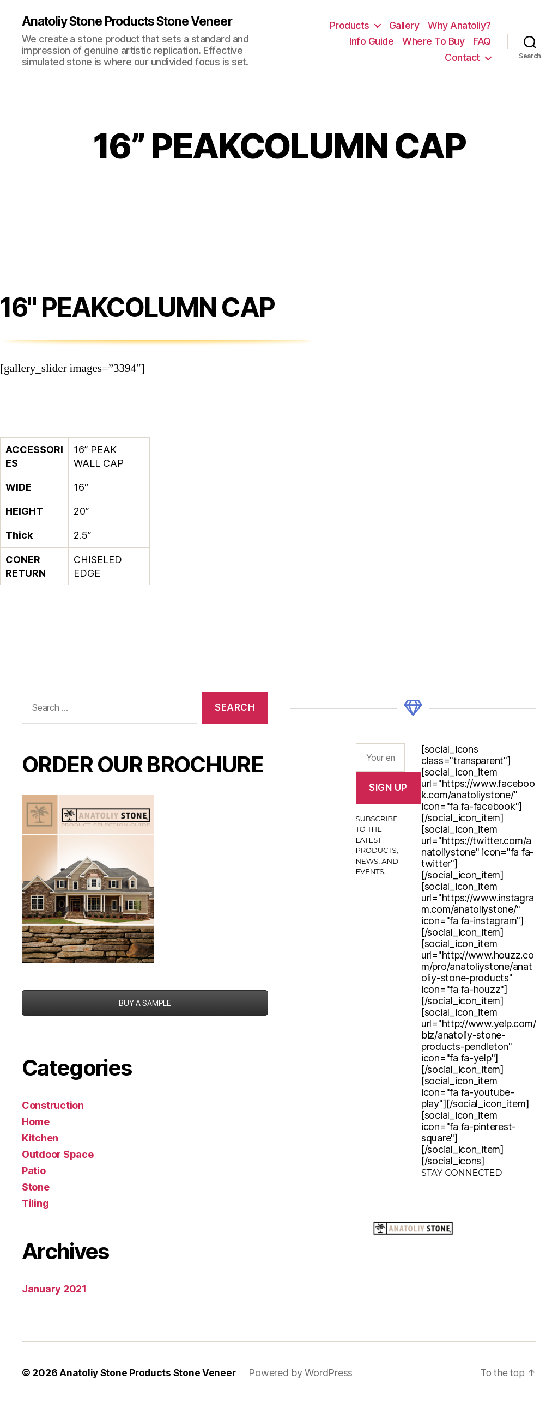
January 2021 (54, 1289)
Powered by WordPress (304, 1373)
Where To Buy (433, 41)
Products (349, 25)
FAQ (482, 41)
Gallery (404, 25)
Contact (462, 57)
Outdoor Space (58, 1155)
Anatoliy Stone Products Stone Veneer (135, 21)
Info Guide (371, 41)
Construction (53, 1106)
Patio (34, 1171)
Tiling (35, 1204)
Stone (36, 1187)
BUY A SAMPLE (145, 1003)
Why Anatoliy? (459, 25)
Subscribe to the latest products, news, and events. (377, 846)
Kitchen (40, 1138)
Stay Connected (461, 1173)
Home (36, 1122)
